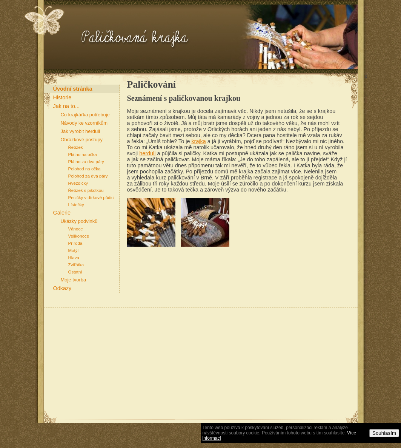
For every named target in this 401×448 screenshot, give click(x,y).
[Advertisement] (126, 368)
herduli (147, 153)
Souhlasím (384, 433)
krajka (198, 141)
